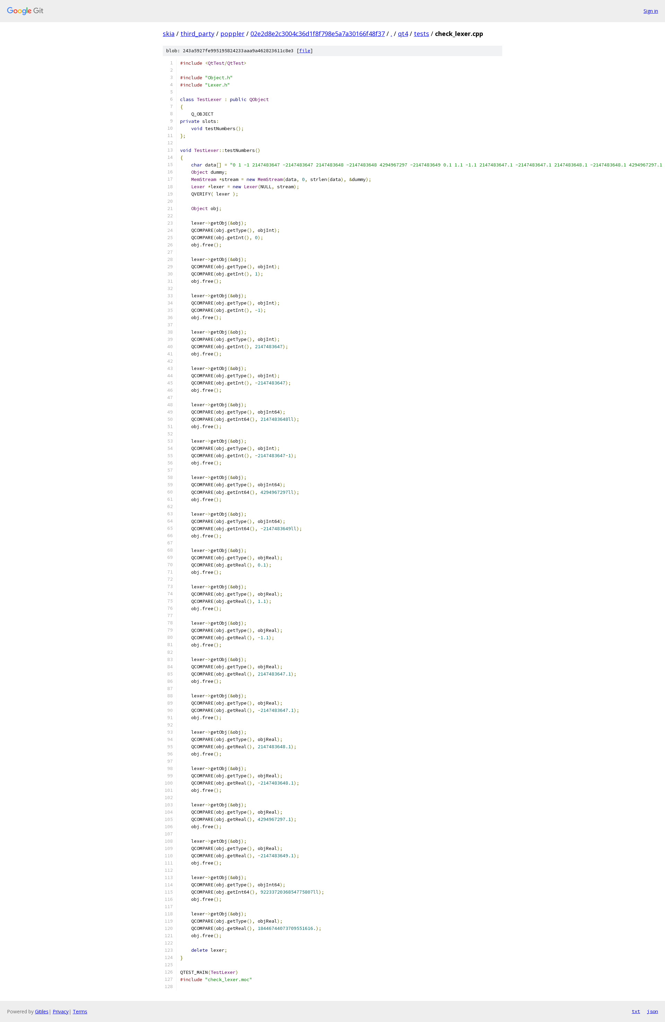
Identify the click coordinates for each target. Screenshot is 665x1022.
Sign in (651, 11)
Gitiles (41, 1011)
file (304, 51)
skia (169, 33)
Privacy (61, 1011)
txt (636, 1011)
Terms (80, 1011)
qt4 (403, 33)
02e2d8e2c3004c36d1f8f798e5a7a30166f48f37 (317, 33)
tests (421, 33)
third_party (197, 33)
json (652, 1011)
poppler (232, 33)
